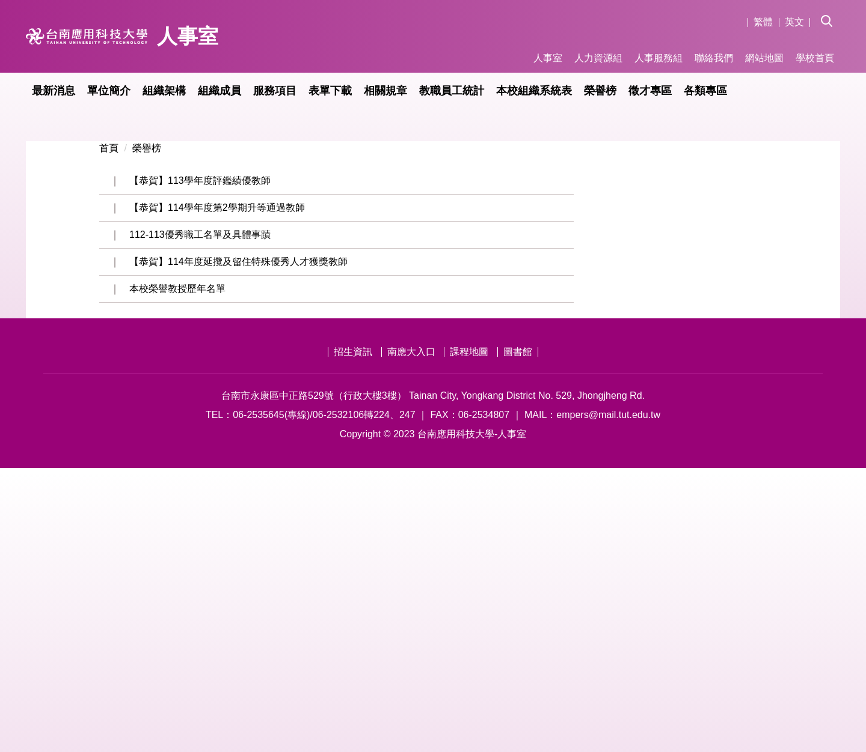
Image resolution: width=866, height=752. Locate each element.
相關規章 (385, 91)
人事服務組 (658, 58)
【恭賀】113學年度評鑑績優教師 (200, 464)
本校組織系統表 (534, 91)
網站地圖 (764, 58)
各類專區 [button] (705, 91)
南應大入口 (411, 636)
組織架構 (164, 91)
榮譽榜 (600, 91)
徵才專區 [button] (650, 91)
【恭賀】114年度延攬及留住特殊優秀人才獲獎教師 (238, 546)
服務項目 (274, 91)
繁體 (763, 22)
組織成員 (219, 91)
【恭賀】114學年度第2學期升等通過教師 (217, 492)
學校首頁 (815, 58)
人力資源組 (598, 58)
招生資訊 (353, 636)
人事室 (547, 58)
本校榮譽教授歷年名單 (177, 573)
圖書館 (517, 636)
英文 (794, 22)
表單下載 (330, 91)
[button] (830, 12)
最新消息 (53, 91)
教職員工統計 (451, 91)
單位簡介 (109, 91)
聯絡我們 (714, 58)
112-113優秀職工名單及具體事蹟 (200, 519)
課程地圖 (469, 636)
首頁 (108, 432)
